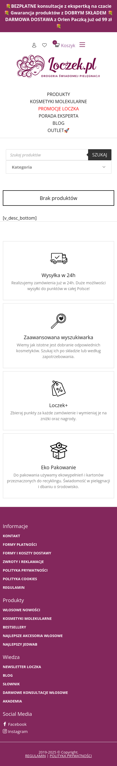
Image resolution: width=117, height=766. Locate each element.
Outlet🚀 (58, 130)
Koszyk (65, 45)
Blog (58, 123)
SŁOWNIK (11, 684)
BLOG (8, 675)
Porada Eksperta (58, 116)
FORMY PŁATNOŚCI (20, 544)
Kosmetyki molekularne (58, 101)
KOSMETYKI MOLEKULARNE (27, 618)
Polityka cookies (20, 579)
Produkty (58, 94)
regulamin (35, 755)
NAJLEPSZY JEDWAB (20, 644)
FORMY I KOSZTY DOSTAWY (27, 553)
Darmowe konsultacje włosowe (35, 692)
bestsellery (14, 627)
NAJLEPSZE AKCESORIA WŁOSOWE (33, 636)
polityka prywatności (71, 755)
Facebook (15, 724)
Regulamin (14, 587)
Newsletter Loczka (22, 667)
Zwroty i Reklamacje (23, 562)
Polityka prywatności (25, 570)
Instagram (15, 731)
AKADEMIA (12, 701)
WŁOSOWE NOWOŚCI (21, 610)
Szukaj (99, 155)
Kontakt (11, 536)
